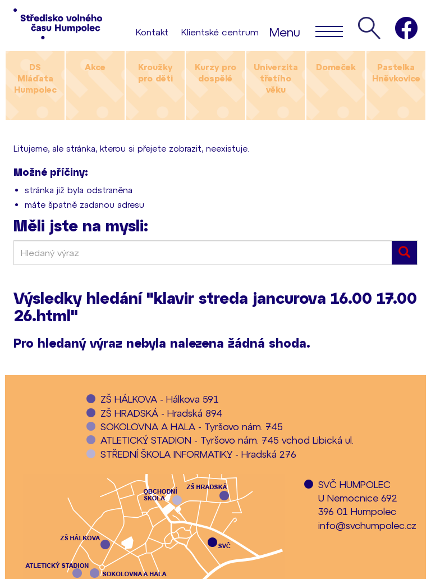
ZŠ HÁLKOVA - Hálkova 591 (159, 398)
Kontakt (152, 31)
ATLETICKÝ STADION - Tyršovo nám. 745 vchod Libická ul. (227, 439)
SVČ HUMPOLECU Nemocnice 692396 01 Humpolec (357, 497)
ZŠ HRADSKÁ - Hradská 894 (161, 412)
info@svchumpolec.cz (367, 525)
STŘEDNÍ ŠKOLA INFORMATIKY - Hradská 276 (198, 453)
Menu (306, 31)
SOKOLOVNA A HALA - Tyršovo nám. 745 (191, 426)
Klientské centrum (220, 31)
